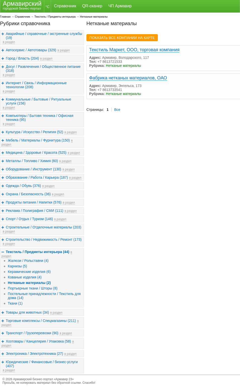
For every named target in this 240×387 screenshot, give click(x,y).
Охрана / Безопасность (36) (28, 194)
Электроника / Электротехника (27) (34, 354)
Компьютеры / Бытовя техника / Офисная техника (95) (39, 118)
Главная (5, 16)
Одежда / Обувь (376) (23, 186)
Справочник (65, 6)
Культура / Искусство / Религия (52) (34, 132)
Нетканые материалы (94, 16)
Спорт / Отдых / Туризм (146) (29, 219)
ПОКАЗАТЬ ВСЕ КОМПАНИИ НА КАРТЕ (122, 38)
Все (117, 110)
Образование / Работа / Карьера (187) (37, 177)
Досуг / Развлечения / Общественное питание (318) (43, 69)
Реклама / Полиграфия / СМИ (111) (34, 211)
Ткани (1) (15, 303)
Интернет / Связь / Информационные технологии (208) (36, 85)
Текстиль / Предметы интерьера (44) (37, 252)
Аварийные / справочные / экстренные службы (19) (44, 36)
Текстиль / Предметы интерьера (55, 16)
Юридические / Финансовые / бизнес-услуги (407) (42, 364)
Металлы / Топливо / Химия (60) (32, 161)
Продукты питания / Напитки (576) (34, 202)
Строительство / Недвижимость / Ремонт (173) (44, 239)
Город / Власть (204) (22, 58)
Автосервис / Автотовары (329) (31, 50)
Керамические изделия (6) (29, 272)
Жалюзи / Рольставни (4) (28, 261)
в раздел (9, 42)
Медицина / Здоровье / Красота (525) (36, 153)
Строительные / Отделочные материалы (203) (43, 227)
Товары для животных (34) (27, 312)
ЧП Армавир (119, 6)
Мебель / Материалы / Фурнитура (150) (38, 140)
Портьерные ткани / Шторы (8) (33, 288)
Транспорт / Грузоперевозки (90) (32, 333)
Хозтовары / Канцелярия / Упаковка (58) (38, 341)
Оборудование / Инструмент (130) (33, 169)
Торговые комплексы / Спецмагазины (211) (41, 321)
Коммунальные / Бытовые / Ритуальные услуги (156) (38, 101)
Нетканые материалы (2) (29, 283)
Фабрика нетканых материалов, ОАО (128, 77)
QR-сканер (92, 6)
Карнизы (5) (17, 266)
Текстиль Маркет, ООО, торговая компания (134, 49)
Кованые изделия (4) (24, 277)
